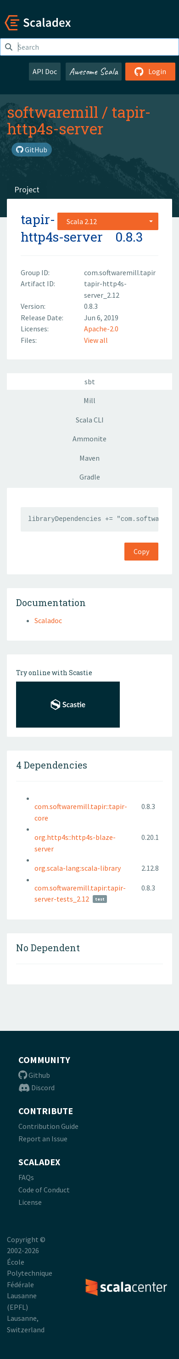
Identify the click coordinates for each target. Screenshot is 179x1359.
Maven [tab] (89, 458)
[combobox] (107, 221)
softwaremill (52, 112)
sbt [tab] (89, 381)
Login (150, 71)
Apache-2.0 (101, 328)
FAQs (26, 1177)
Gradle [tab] (89, 476)
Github (34, 1075)
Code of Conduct (44, 1189)
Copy (141, 551)
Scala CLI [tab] (90, 419)
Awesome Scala (93, 71)
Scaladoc (48, 620)
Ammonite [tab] (89, 438)
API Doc (45, 71)
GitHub (31, 149)
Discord (36, 1087)
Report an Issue (42, 1138)
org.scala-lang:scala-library (77, 868)
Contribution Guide (48, 1126)
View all (96, 340)
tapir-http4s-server (79, 120)
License (30, 1202)
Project (26, 189)
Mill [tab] (89, 400)
